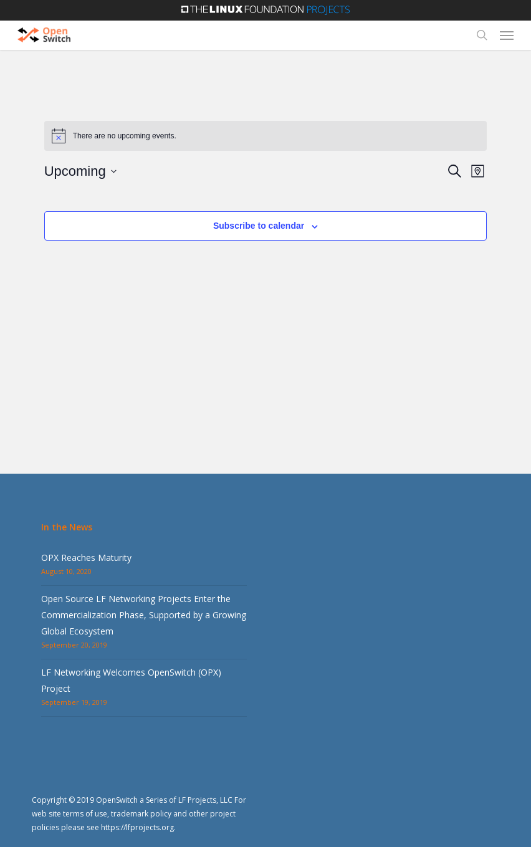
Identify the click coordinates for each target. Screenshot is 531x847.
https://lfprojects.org (137, 827)
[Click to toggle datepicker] (80, 171)
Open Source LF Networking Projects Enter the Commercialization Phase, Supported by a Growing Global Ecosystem (143, 615)
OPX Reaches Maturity (86, 557)
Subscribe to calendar (258, 226)
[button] (507, 35)
